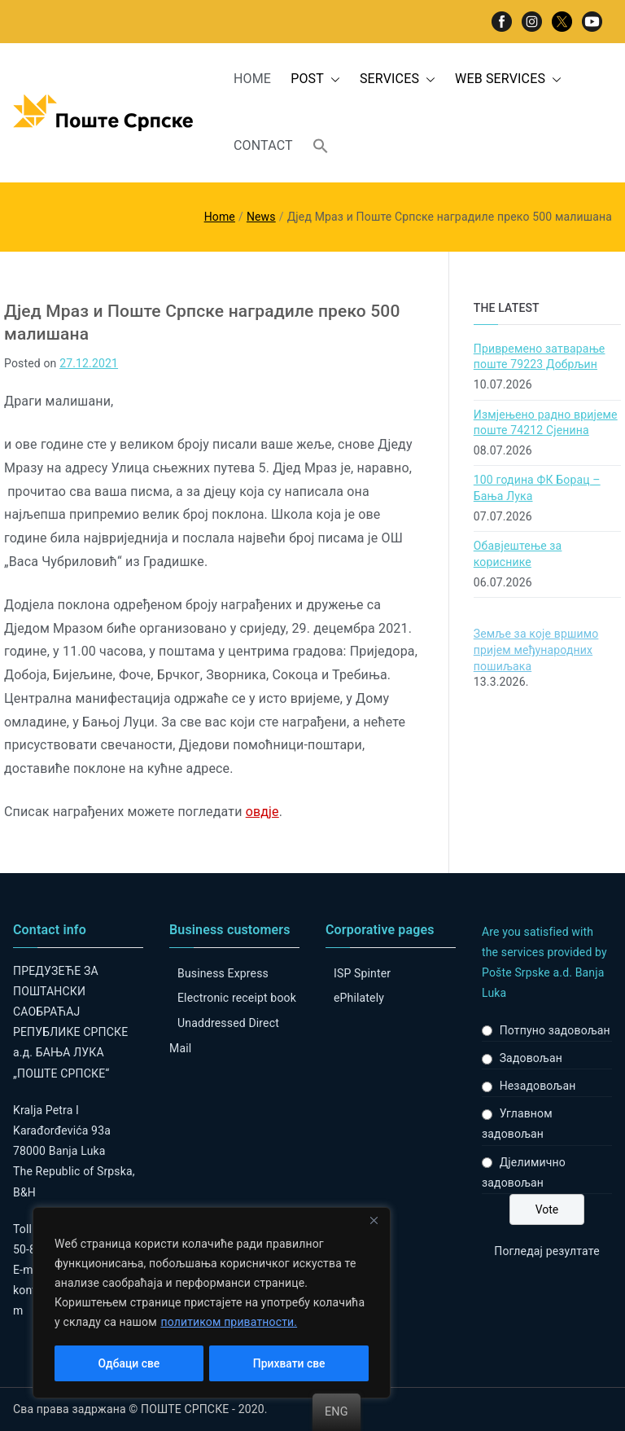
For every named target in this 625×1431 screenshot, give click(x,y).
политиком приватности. (228, 1322)
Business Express (223, 973)
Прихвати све (289, 1363)
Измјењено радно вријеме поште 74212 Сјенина (546, 422)
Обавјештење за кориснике (518, 553)
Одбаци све (129, 1363)
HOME (252, 78)
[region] (212, 1303)
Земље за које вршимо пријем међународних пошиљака (536, 649)
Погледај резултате (546, 1251)
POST (315, 79)
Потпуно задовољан (555, 1030)
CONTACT (263, 145)
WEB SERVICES (508, 79)
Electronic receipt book (236, 997)
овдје (262, 811)
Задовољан (531, 1057)
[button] (332, 79)
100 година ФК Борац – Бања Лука (537, 488)
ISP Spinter (362, 973)
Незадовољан (538, 1085)
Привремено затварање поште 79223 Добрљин (539, 356)
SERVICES (397, 79)
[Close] (373, 1221)
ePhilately (359, 997)
